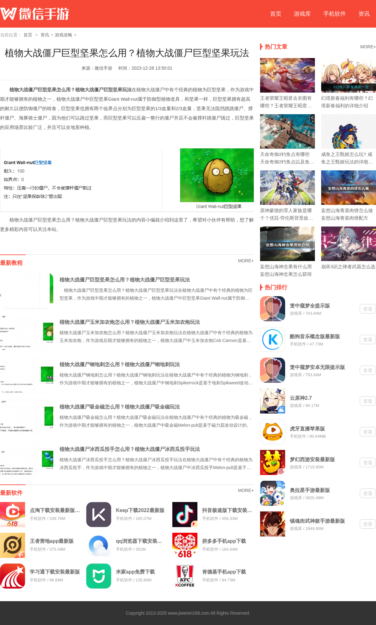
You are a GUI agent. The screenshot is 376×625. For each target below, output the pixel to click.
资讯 (364, 14)
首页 (275, 14)
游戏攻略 (63, 34)
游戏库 (302, 14)
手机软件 (334, 14)
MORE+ (246, 260)
